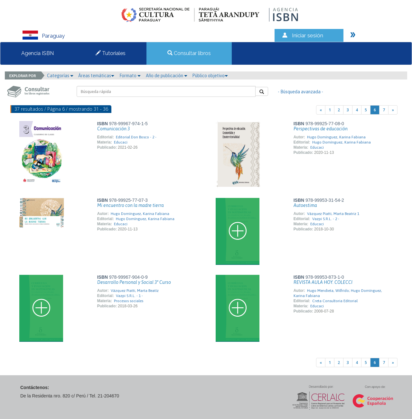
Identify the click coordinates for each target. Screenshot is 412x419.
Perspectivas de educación (321, 128)
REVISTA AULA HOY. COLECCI (323, 282)
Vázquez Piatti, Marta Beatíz (135, 290)
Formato (130, 75)
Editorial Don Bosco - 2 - (136, 137)
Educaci (120, 142)
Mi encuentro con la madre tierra (130, 205)
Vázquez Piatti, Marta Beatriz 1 (333, 213)
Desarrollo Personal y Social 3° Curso (134, 282)
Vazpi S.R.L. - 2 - (325, 219)
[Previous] (320, 110)
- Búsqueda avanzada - (300, 91)
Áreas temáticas (96, 75)
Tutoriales (111, 53)
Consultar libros (189, 53)
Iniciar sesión (307, 35)
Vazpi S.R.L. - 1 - (129, 295)
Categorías (60, 75)
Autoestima (305, 205)
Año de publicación (166, 75)
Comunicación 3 (113, 128)
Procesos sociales (128, 301)
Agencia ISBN (37, 53)
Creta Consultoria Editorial (335, 301)
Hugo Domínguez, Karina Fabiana (336, 137)
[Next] (393, 110)
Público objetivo (210, 75)
